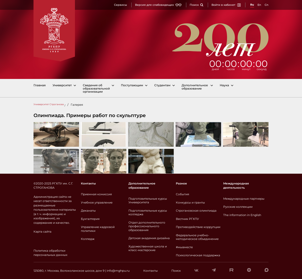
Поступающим (132, 85)
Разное (181, 183)
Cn (266, 5)
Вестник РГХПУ (187, 219)
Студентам (162, 85)
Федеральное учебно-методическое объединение (197, 237)
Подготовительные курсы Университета (147, 200)
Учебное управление (96, 202)
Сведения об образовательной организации (96, 88)
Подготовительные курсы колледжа (147, 212)
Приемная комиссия (96, 194)
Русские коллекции (238, 207)
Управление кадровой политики (98, 229)
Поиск (196, 5)
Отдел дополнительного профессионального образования (146, 226)
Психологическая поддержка (198, 255)
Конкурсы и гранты (190, 202)
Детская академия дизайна (149, 238)
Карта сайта (42, 231)
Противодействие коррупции (198, 227)
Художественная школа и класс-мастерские (147, 248)
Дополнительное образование (195, 87)
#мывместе (184, 247)
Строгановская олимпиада (196, 210)
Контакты (88, 183)
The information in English (242, 215)
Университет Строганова (49, 104)
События (182, 194)
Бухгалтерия (90, 219)
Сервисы (120, 5)
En (259, 5)
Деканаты (88, 210)
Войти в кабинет (226, 5)
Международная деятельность (236, 186)
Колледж (87, 239)
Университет (62, 85)
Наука (224, 85)
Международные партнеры (243, 198)
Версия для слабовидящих (158, 5)
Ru (252, 4)
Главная (40, 85)
